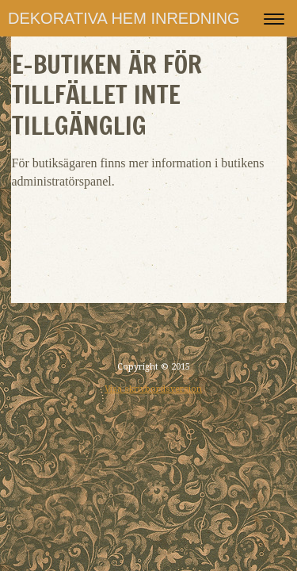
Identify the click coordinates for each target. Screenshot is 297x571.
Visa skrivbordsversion (153, 389)
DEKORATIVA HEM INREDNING (124, 18)
